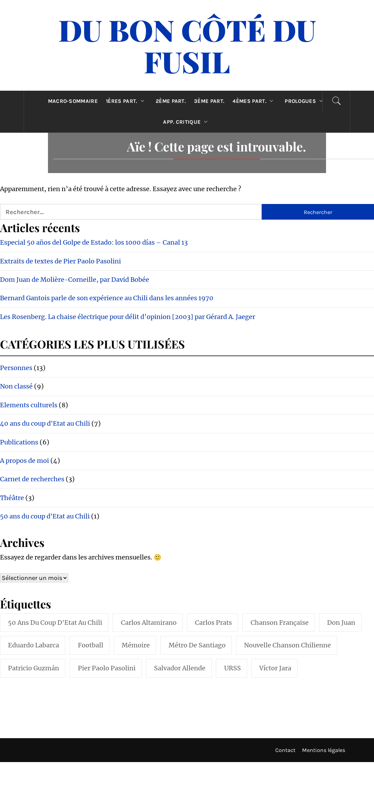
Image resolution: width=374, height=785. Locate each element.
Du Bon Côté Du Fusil (187, 45)
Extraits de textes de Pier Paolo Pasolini (60, 261)
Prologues (305, 101)
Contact (285, 750)
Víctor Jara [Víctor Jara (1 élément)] (275, 668)
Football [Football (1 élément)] (90, 645)
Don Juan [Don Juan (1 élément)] (341, 623)
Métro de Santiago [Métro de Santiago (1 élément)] (197, 645)
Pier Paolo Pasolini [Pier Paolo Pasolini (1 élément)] (107, 668)
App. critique (187, 122)
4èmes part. (254, 101)
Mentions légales (323, 750)
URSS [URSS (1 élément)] (232, 668)
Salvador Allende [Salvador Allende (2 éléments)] (179, 668)
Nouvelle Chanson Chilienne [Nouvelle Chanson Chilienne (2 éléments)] (287, 645)
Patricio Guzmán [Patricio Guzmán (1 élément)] (33, 668)
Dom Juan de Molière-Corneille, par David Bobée (74, 280)
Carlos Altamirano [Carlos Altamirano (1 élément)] (149, 623)
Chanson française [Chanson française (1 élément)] (280, 623)
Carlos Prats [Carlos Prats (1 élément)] (213, 623)
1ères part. (126, 101)
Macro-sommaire (73, 101)
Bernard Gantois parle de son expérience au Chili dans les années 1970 (106, 298)
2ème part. (171, 101)
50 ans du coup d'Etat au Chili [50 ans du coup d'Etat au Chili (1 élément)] (55, 623)
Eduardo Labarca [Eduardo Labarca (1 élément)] (33, 645)
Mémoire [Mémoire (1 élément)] (136, 645)
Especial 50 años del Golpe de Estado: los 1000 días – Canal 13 (94, 242)
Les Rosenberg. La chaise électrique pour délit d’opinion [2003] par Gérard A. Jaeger (127, 317)
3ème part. (209, 101)
